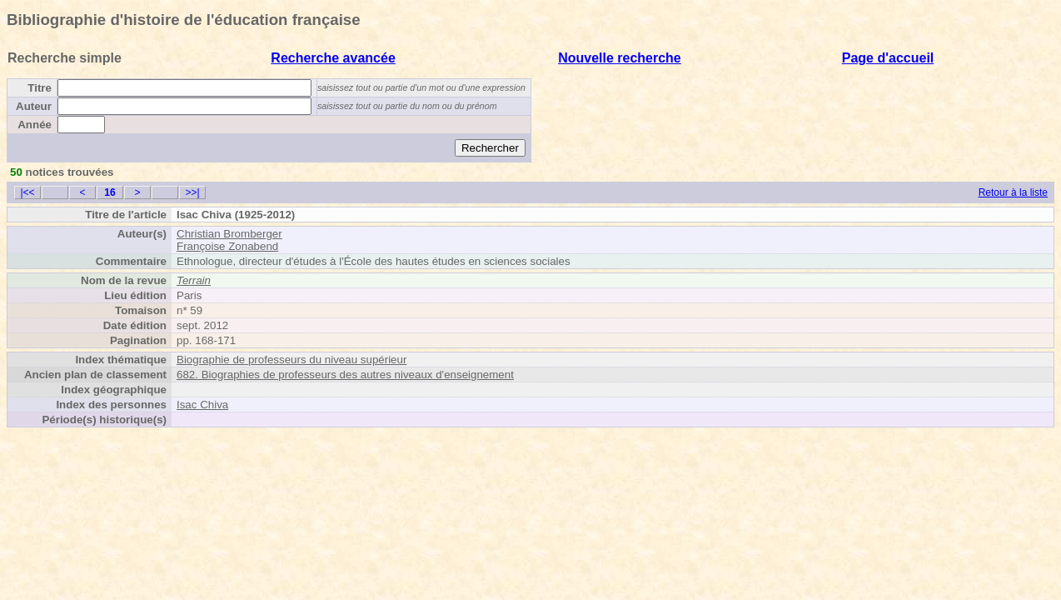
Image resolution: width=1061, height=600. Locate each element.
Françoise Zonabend (227, 246)
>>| (192, 192)
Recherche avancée (333, 58)
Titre (39, 88)
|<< (27, 192)
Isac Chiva (202, 404)
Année (34, 124)
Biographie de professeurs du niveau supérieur (291, 359)
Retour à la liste (1013, 192)
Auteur (34, 106)
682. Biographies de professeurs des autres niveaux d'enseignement (345, 374)
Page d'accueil (888, 58)
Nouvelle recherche (619, 58)
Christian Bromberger (229, 234)
